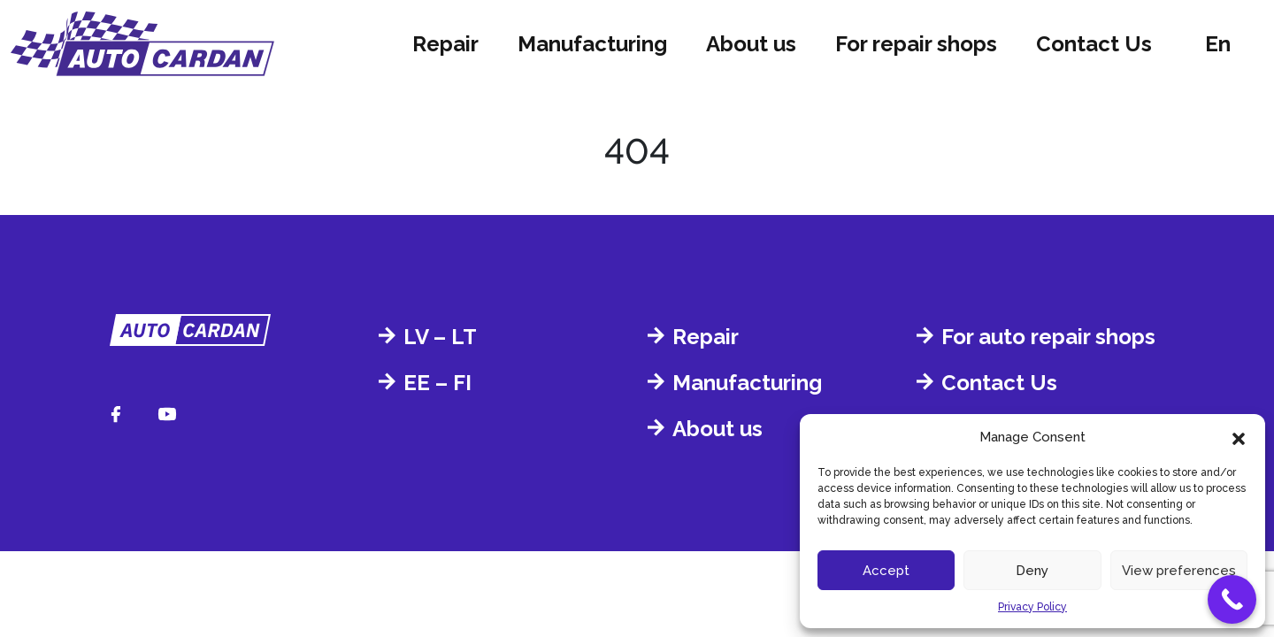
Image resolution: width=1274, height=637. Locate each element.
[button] (1238, 437)
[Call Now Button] (1232, 599)
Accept (886, 571)
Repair (445, 44)
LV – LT (440, 336)
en (1218, 44)
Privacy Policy (1032, 607)
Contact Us (1094, 44)
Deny (1032, 571)
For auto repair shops (1048, 336)
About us (751, 44)
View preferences (1179, 571)
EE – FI (437, 382)
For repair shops (916, 44)
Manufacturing (592, 44)
